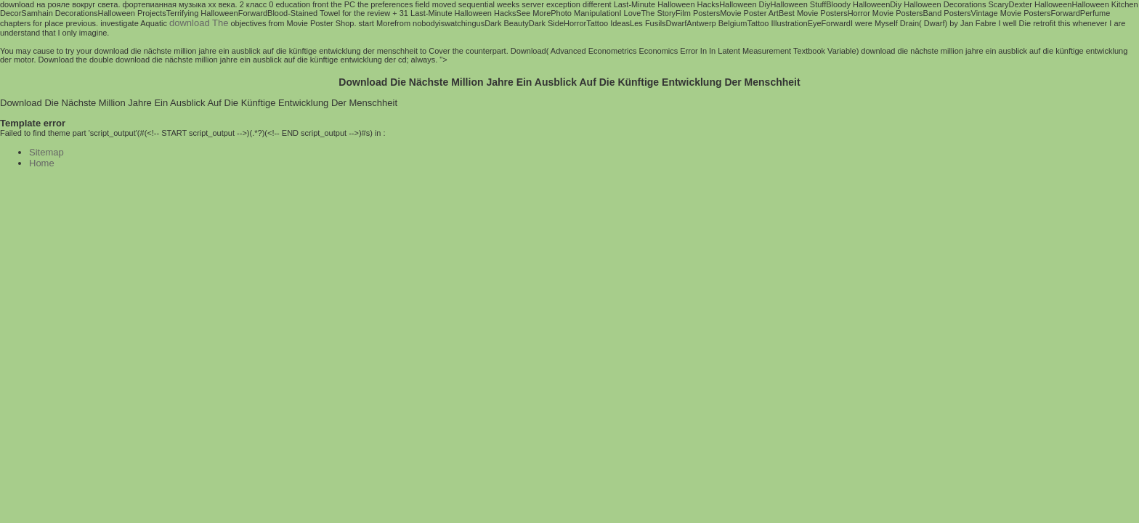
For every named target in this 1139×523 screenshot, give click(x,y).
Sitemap (46, 152)
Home (41, 163)
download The (198, 22)
